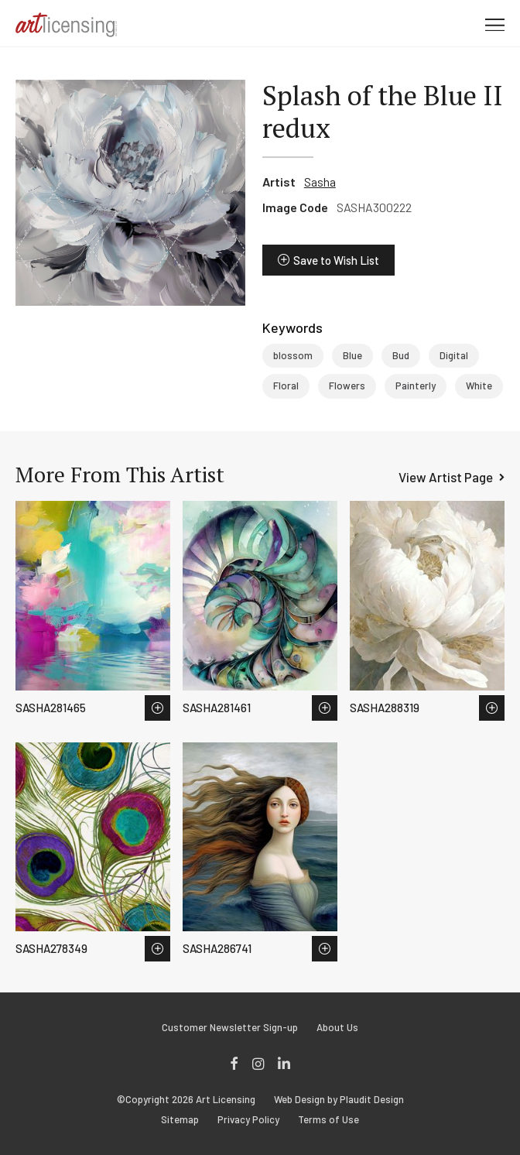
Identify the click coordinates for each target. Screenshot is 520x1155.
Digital (454, 355)
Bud (400, 355)
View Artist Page (446, 477)
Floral (286, 385)
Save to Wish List (336, 260)
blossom (293, 355)
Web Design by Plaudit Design (339, 1099)
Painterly (415, 385)
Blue (352, 355)
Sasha (320, 181)
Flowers (347, 385)
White (479, 385)
